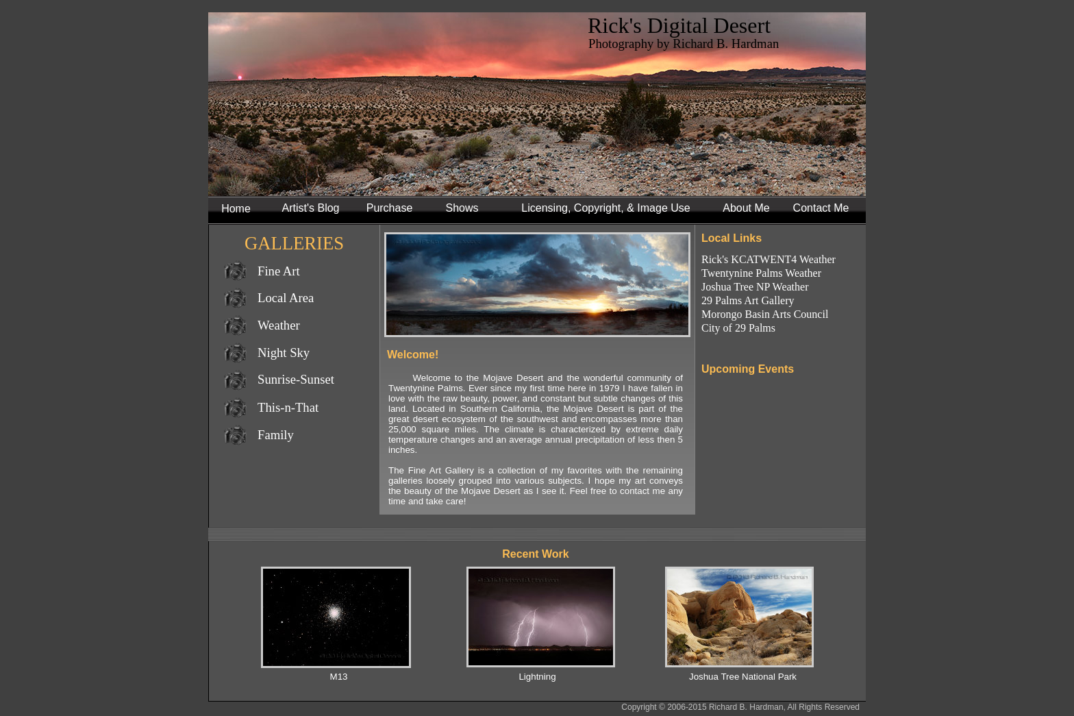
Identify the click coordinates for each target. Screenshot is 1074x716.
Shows (461, 208)
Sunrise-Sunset (296, 379)
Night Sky (284, 352)
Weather (279, 325)
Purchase (389, 208)
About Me (746, 208)
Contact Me (821, 208)
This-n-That (288, 407)
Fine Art (279, 271)
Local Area (286, 298)
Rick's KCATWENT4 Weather (768, 259)
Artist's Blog (311, 208)
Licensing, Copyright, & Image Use (605, 208)
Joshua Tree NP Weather (754, 287)
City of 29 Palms (738, 328)
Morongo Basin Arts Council (764, 314)
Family (276, 435)
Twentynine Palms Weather (761, 273)
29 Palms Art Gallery (748, 300)
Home (236, 208)
